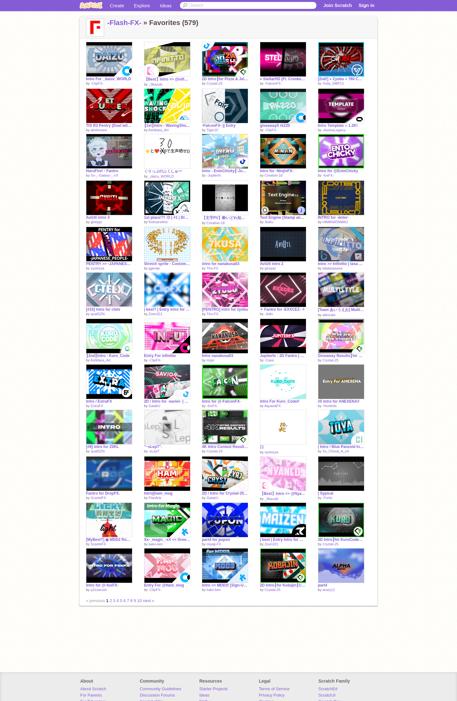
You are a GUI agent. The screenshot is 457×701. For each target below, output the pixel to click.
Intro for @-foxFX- (102, 585)
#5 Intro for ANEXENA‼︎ (339, 401)
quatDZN (98, 314)
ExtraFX (97, 406)
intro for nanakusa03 (220, 264)
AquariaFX (272, 406)
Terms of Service (274, 688)
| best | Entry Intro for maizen (283, 539)
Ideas (166, 5)
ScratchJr (327, 695)
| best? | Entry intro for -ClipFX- (167, 309)
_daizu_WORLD (161, 176)
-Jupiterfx (214, 175)
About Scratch (93, 688)
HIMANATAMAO (335, 222)
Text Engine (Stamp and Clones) (283, 217)
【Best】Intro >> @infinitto (167, 79)
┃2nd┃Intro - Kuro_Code (107, 356)
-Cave (269, 360)
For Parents (91, 695)
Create (117, 5)
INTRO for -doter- (333, 217)
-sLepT (154, 451)
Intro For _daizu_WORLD (108, 79)
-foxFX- (328, 175)
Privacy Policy (272, 695)
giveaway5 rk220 (275, 125)
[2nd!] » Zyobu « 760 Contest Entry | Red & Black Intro (341, 79)
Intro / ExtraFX (99, 401)
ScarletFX (98, 498)
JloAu (269, 222)
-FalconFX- (273, 83)
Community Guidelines (160, 688)
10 (139, 600)
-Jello (269, 314)
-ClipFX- (97, 83)
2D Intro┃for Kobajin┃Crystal (283, 585)
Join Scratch (337, 5)
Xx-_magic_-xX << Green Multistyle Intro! (167, 539)
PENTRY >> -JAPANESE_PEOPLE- (109, 264)
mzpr (210, 360)
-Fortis (327, 498)
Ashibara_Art (159, 130)
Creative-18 (274, 175)
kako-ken (156, 544)
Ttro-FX (212, 268)
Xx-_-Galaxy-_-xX (104, 175)
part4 (322, 585)
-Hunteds (329, 406)
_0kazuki (155, 84)
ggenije (154, 268)
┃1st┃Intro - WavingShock (167, 125)
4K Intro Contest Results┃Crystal (225, 447)
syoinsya (97, 268)
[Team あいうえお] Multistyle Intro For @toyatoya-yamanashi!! (341, 310)
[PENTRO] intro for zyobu (225, 309)
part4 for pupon (216, 539)
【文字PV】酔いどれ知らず (225, 218)
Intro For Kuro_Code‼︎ (279, 401)
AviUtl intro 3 (97, 217)
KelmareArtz (158, 222)
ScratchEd (327, 688)
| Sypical (326, 493)
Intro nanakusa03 (217, 356)
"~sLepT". (153, 447)
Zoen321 (155, 314)
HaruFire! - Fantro (102, 171)
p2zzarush (99, 590)
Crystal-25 (214, 83)
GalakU (154, 406)
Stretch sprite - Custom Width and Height (167, 264)
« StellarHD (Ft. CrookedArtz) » (283, 79)
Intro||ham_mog (158, 493)
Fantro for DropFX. (103, 493)
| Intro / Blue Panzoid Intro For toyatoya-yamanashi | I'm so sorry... (341, 447)
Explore (142, 5)
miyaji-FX (214, 544)
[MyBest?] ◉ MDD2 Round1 (109, 539)
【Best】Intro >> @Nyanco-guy (283, 493)
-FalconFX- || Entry (218, 125)
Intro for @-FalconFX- (221, 401)
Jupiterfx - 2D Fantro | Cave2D (283, 356)
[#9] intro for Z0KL (102, 447)
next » (148, 600)
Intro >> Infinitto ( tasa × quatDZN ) (341, 264)
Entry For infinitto (160, 356)
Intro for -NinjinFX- (277, 171)
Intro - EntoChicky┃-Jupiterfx (225, 171)
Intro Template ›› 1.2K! (338, 125)
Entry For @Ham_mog (164, 585)
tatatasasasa (332, 268)
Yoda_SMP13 (333, 83)
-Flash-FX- (124, 23)
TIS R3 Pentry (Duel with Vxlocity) (109, 125)
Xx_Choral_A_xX (335, 451)
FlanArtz (155, 498)
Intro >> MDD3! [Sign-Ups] (225, 585)
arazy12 (328, 590)
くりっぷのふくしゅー (163, 171)
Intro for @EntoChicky (338, 171)
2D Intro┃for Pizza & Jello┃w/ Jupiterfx (225, 79)
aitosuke (328, 315)
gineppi (96, 222)
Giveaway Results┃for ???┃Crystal (341, 356)
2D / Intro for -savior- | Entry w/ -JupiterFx (167, 401)
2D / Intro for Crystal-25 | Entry (225, 493)
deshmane (99, 130)
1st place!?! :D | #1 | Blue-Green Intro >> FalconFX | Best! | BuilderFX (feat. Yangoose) (167, 217)
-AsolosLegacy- (334, 130)
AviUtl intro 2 (271, 264)
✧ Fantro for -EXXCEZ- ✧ (282, 309)
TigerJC (213, 130)
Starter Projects (213, 688)
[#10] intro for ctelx (103, 309)
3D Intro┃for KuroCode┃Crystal (341, 539)
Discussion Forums (157, 695)
